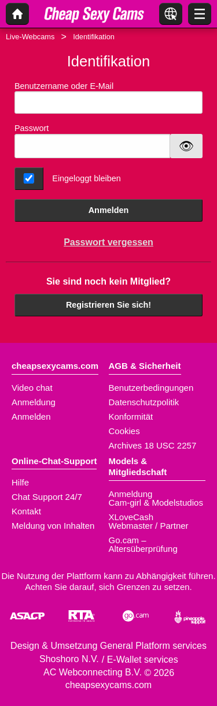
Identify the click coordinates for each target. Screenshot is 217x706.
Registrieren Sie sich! (108, 304)
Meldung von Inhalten (53, 526)
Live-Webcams (30, 36)
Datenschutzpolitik (144, 402)
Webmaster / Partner (149, 526)
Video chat (32, 388)
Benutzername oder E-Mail (108, 97)
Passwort (31, 128)
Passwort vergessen (108, 242)
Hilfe (20, 482)
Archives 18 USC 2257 (153, 445)
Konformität (131, 416)
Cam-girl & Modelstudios (156, 502)
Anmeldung (34, 402)
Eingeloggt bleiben (86, 178)
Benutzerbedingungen (151, 388)
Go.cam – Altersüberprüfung (143, 544)
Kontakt (26, 511)
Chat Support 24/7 (47, 497)
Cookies (124, 431)
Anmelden (109, 210)
